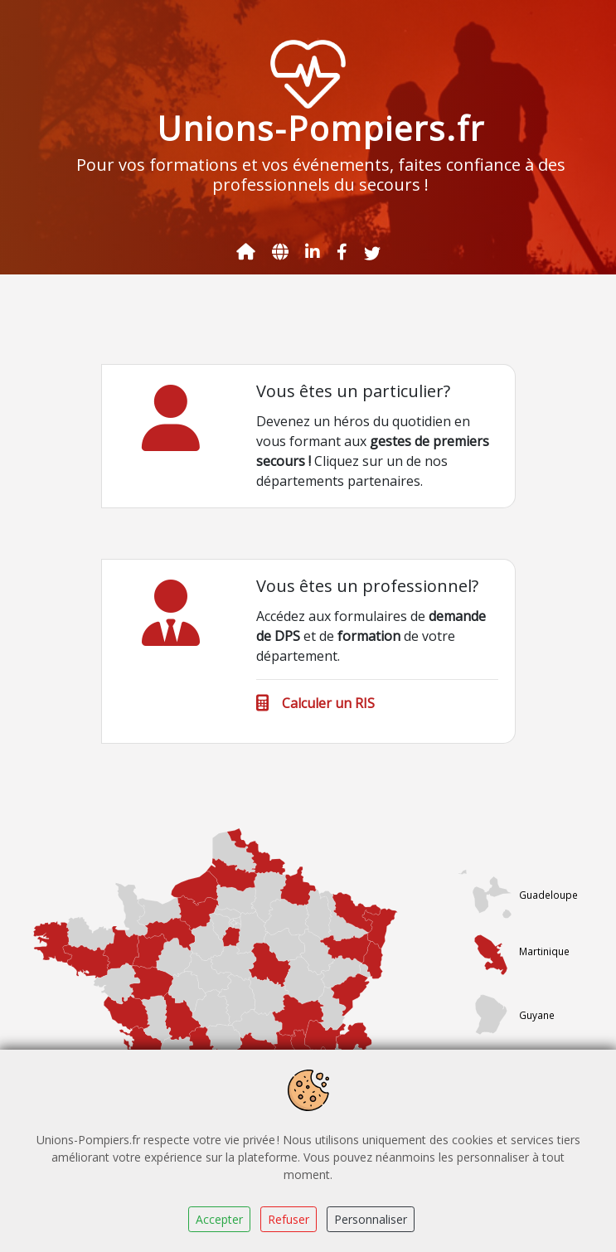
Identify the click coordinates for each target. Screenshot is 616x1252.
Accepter (219, 1219)
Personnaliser (370, 1219)
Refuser (288, 1219)
